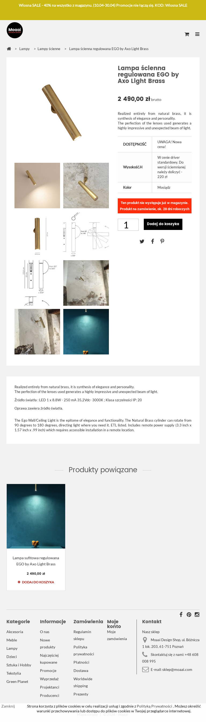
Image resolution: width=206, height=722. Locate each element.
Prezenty (80, 694)
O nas (44, 631)
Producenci (49, 695)
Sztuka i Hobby (18, 665)
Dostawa (80, 670)
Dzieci (11, 656)
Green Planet (17, 681)
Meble (11, 640)
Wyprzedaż (49, 678)
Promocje (48, 670)
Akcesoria (14, 631)
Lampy (11, 648)
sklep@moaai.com (177, 669)
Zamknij (8, 706)
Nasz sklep (151, 631)
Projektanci (49, 687)
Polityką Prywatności (154, 706)
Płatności (81, 662)
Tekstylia (13, 673)
